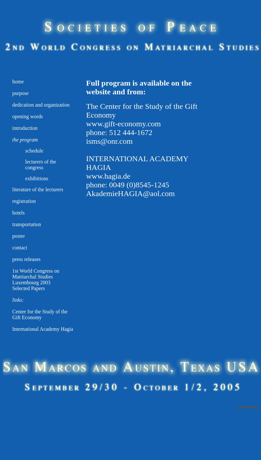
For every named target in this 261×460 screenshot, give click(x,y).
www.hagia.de (108, 176)
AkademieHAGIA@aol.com (130, 193)
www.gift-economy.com (123, 124)
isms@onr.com (109, 141)
